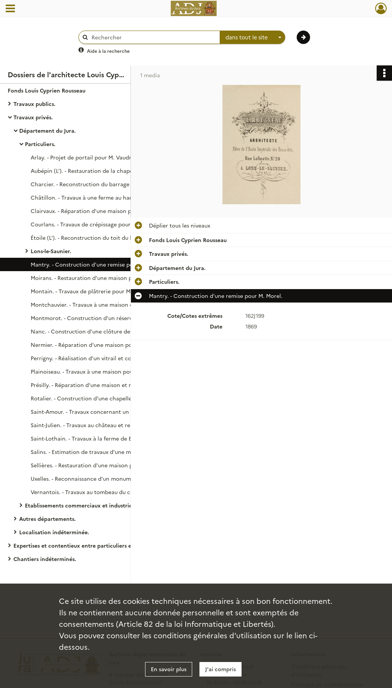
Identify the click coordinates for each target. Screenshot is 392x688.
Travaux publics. (34, 103)
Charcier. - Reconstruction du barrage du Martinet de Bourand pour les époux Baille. (107, 184)
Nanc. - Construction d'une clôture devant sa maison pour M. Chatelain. (107, 331)
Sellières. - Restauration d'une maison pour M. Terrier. (100, 465)
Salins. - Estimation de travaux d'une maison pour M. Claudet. (107, 451)
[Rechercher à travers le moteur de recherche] (153, 37)
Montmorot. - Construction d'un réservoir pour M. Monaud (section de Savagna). (107, 318)
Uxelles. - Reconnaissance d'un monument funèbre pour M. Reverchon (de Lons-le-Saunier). (107, 478)
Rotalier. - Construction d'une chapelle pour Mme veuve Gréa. (107, 398)
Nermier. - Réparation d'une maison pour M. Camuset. (101, 344)
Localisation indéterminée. (54, 532)
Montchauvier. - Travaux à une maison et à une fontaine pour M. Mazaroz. (107, 304)
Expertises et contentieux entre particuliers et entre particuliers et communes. (90, 545)
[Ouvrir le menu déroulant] (10, 9)
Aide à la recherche (108, 50)
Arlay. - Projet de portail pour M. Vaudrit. (84, 157)
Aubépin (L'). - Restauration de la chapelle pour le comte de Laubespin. (107, 170)
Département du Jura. (47, 130)
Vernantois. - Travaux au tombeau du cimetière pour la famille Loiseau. (107, 492)
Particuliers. (40, 144)
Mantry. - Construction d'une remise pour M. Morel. (97, 264)
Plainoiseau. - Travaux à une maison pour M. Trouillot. (99, 371)
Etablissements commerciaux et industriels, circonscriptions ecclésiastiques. (101, 505)
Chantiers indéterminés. (44, 559)
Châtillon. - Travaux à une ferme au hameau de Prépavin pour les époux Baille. (107, 197)
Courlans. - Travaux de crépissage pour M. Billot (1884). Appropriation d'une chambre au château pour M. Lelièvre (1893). (107, 224)
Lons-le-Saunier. (51, 251)
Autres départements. (47, 518)
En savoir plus (168, 669)
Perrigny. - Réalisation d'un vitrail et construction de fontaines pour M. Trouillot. (107, 358)
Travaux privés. (33, 117)
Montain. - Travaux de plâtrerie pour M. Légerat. (93, 291)
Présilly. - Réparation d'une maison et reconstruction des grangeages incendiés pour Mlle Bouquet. (107, 385)
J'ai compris (220, 669)
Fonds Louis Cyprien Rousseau (46, 90)
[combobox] (252, 37)
